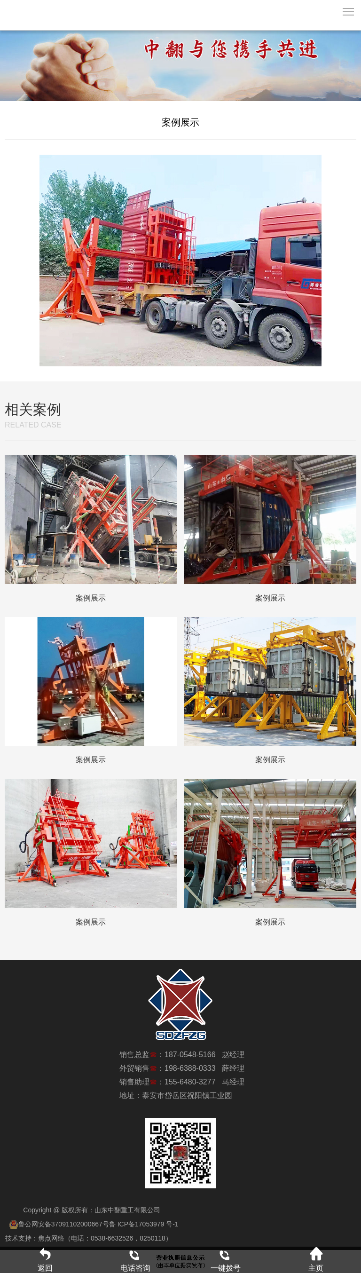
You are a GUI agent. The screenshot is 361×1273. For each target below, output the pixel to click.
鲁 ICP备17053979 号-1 (144, 1224)
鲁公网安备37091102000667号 (59, 1224)
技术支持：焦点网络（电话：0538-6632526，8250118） (88, 1238)
